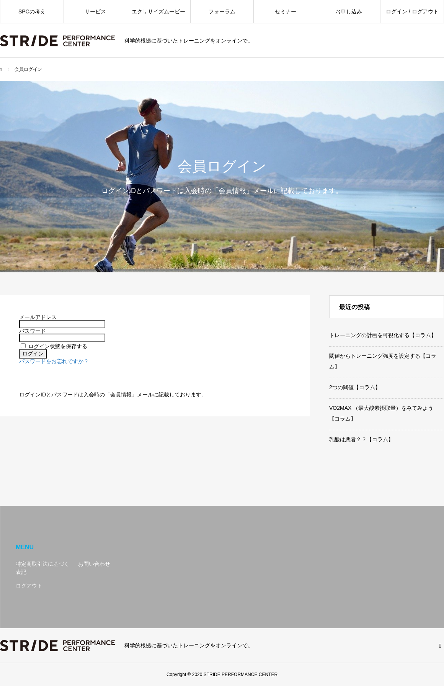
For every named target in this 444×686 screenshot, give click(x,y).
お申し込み (348, 11)
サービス (95, 11)
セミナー (285, 11)
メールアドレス (38, 317)
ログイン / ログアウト (412, 11)
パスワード (32, 331)
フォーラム (222, 11)
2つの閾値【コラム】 (354, 387)
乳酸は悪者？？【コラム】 (361, 439)
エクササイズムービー (158, 11)
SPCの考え (32, 11)
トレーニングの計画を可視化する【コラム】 (382, 335)
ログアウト (29, 586)
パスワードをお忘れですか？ (54, 361)
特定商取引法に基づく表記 (42, 568)
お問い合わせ (94, 564)
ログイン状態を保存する (57, 346)
